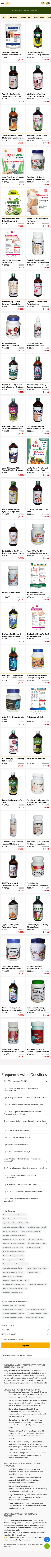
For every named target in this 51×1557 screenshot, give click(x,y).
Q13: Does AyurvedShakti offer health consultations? (20, 1176)
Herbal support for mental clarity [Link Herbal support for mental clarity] (13, 1260)
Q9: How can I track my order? (17, 1144)
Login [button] (43, 3)
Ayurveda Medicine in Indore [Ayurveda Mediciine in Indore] (12, 1317)
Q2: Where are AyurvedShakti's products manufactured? (21, 1089)
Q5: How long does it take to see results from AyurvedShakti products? (23, 1113)
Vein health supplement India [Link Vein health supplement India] (12, 1292)
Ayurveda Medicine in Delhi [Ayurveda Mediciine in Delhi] (35, 1317)
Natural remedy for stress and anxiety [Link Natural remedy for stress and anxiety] (15, 1264)
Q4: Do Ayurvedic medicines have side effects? (23, 1105)
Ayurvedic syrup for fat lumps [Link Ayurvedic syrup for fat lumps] (12, 1276)
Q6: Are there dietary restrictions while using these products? (25, 1122)
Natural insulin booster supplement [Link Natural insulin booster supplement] (14, 1235)
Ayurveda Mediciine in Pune (36, 1309)
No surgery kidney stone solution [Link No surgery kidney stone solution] (13, 1243)
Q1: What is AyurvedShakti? (15, 1081)
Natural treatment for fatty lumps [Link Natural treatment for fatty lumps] (37, 1268)
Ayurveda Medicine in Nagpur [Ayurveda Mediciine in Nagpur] (37, 1313)
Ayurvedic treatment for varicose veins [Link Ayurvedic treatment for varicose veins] (15, 1280)
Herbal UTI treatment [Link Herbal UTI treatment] (35, 1239)
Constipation (39, 17)
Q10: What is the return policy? (17, 1151)
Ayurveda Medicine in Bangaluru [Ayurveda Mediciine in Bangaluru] (13, 1313)
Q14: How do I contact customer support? (21, 1184)
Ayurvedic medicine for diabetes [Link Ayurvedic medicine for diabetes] (13, 1227)
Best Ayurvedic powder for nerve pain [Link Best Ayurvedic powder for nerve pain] (15, 1288)
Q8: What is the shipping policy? (17, 1137)
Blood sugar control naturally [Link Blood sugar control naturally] (37, 1227)
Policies (5, 1330)
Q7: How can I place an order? (16, 1130)
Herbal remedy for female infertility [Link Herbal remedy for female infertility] (14, 1215)
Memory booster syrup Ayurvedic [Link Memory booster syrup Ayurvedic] (13, 1251)
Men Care (13, 17)
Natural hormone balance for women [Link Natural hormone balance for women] (14, 1219)
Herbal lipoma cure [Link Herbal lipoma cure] (33, 1272)
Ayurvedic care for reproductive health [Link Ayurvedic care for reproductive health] (15, 1223)
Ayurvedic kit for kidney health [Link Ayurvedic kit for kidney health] (13, 1247)
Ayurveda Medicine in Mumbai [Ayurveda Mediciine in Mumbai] (13, 1309)
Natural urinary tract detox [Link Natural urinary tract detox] (36, 1243)
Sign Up (25, 1345)
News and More (8, 1334)
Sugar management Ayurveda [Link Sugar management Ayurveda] (31, 1231)
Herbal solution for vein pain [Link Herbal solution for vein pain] (37, 1284)
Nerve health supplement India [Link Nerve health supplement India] (13, 1256)
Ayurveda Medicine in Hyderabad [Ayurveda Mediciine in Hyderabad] (14, 1305)
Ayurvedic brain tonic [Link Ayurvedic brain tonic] (33, 1247)
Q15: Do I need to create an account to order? (23, 1191)
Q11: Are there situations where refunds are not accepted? (23, 1160)
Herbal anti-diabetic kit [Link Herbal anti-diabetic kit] (10, 1231)
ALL (4, 17)
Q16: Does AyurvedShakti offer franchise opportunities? (21, 1200)
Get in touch (7, 1325)
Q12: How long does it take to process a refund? (24, 1168)
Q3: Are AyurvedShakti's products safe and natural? (25, 1097)
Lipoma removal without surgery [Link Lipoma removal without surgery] (13, 1272)
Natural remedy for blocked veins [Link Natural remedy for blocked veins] (13, 1284)
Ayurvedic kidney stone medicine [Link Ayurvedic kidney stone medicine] (14, 1239)
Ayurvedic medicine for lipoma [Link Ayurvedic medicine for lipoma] (12, 1268)
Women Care (25, 17)
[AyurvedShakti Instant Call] (47, 1539)
